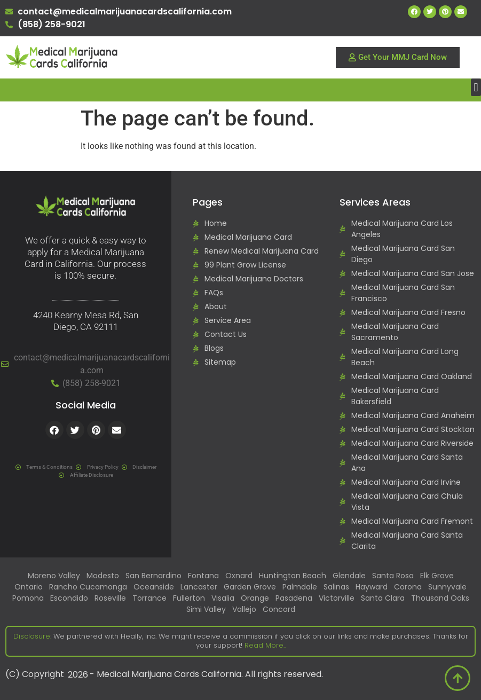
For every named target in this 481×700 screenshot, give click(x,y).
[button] (476, 87)
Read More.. (264, 645)
